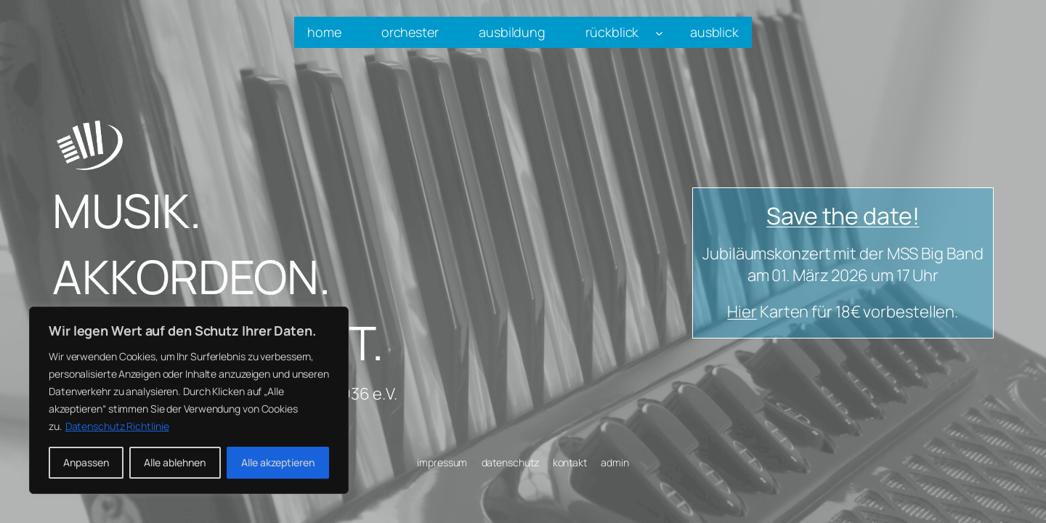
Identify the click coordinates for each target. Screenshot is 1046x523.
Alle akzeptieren (278, 462)
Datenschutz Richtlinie (117, 426)
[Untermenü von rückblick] (659, 32)
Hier (742, 312)
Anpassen (86, 462)
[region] (189, 400)
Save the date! (843, 216)
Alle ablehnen (175, 462)
